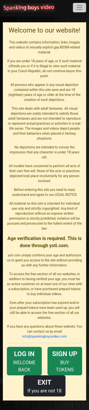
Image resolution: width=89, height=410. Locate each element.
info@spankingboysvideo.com (44, 336)
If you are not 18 (45, 385)
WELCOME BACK (24, 360)
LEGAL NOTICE (66, 195)
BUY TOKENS (65, 360)
